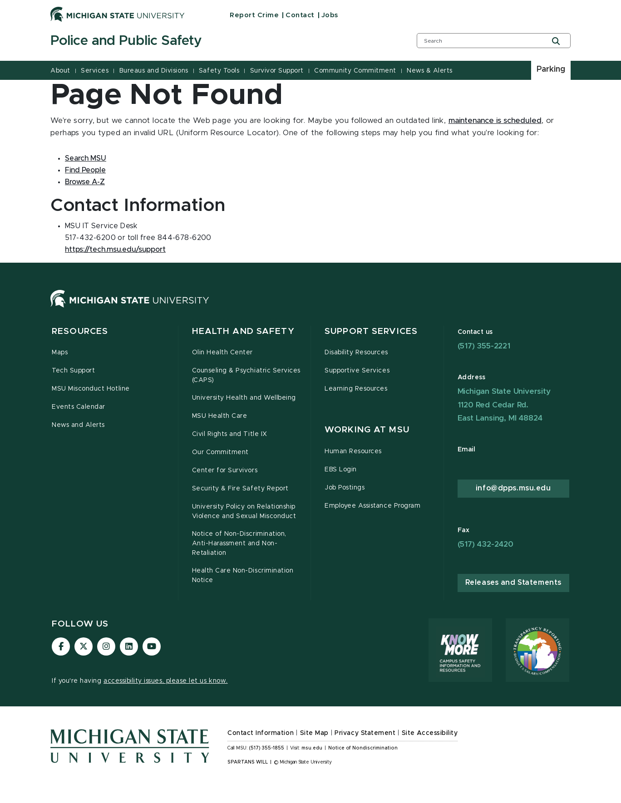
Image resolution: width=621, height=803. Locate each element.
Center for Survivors (225, 470)
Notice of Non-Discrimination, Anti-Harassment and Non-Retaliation (239, 543)
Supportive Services (357, 370)
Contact (300, 15)
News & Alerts (430, 71)
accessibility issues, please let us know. (166, 681)
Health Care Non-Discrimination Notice (243, 575)
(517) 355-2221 (484, 346)
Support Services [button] (371, 331)
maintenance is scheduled (495, 120)
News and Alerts (78, 425)
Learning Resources (356, 389)
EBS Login (341, 469)
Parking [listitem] (551, 69)
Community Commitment (355, 71)
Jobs (329, 15)
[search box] (494, 40)
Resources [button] (80, 331)
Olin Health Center (222, 352)
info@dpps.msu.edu (513, 488)
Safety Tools (219, 71)
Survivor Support (277, 71)
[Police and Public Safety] (222, 41)
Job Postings (345, 488)
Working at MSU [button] (367, 430)
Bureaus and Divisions (153, 71)
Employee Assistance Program (372, 506)
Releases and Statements (513, 582)
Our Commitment (220, 452)
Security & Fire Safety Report (240, 488)
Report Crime (254, 15)
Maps (60, 352)
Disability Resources (356, 352)
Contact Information (260, 733)
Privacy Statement (365, 733)
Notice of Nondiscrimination (363, 748)
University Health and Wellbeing (244, 398)
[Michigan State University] (117, 14)
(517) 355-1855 (267, 748)
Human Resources (353, 451)
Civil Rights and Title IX (229, 434)
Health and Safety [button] (243, 331)
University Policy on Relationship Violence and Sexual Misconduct (244, 511)
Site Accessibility (430, 733)
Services (94, 71)
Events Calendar (78, 407)
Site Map (314, 733)
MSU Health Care (219, 416)
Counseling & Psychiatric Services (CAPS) (246, 375)
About (60, 71)
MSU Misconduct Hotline (91, 389)
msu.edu (311, 748)
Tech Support (73, 370)
